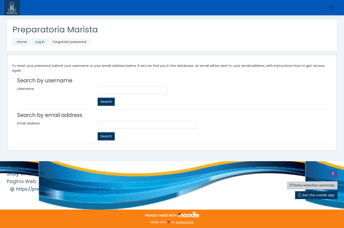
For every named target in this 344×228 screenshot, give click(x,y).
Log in (40, 41)
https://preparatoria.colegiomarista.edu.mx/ (63, 189)
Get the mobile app (316, 195)
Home (22, 41)
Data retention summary (312, 185)
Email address (28, 123)
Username (25, 88)
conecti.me (185, 222)
